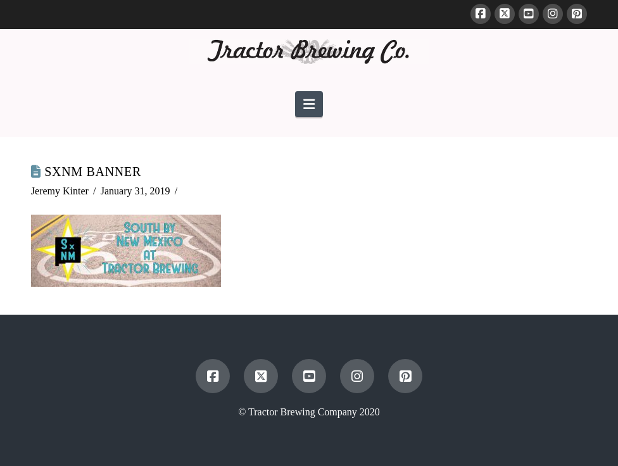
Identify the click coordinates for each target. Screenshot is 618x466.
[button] (309, 104)
